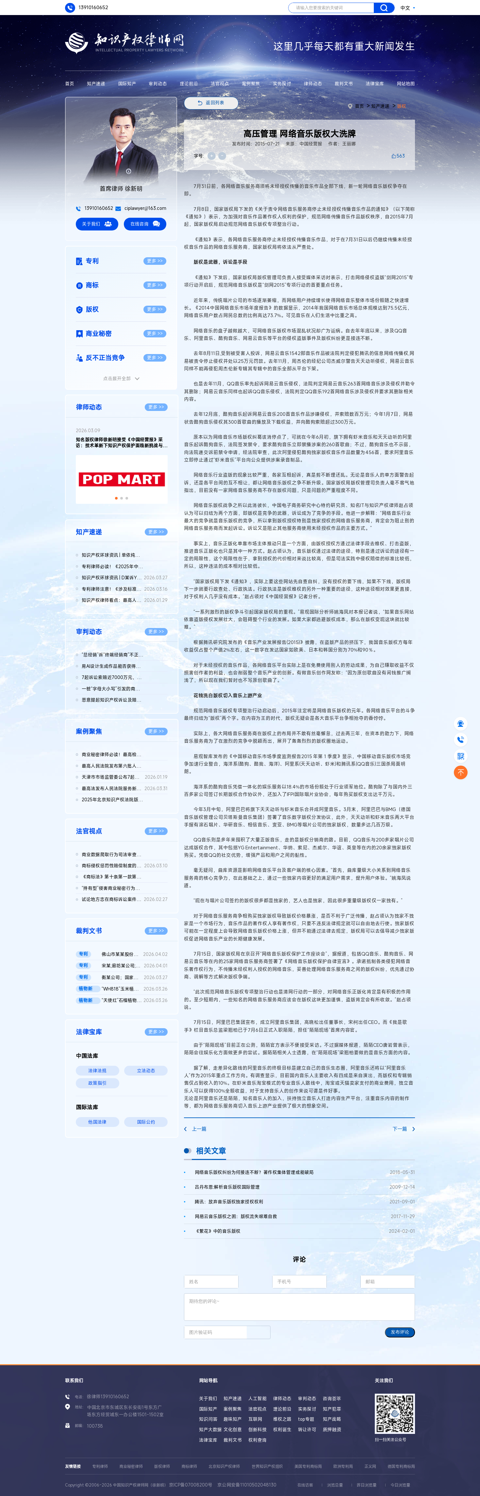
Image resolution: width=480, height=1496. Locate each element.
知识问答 (208, 1419)
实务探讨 (282, 84)
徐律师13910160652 (108, 1397)
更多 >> (154, 261)
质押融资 (332, 1430)
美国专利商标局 (308, 1466)
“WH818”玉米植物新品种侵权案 (135, 988)
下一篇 (403, 1129)
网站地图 (406, 84)
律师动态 (313, 84)
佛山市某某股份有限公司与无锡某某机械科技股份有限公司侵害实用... (135, 954)
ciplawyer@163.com (141, 208)
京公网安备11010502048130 (246, 1485)
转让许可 (307, 1430)
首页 (69, 84)
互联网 (255, 1419)
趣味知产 (232, 1419)
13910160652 (86, 8)
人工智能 (257, 1399)
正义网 (370, 1466)
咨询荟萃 (332, 1399)
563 (401, 156)
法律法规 (97, 1071)
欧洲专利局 (343, 1466)
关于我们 (96, 224)
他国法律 (97, 1122)
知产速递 (96, 84)
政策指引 (97, 1083)
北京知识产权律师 (224, 1466)
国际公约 (146, 1122)
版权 (401, 106)
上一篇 (195, 1129)
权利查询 (257, 1440)
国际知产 (127, 84)
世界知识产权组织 (267, 1466)
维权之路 (282, 1419)
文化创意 (232, 1430)
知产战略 (332, 1419)
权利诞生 (282, 1430)
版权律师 (162, 1466)
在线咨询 (145, 224)
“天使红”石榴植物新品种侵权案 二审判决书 (135, 1000)
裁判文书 (344, 84)
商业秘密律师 (131, 1466)
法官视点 (220, 84)
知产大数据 (210, 1430)
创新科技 (257, 1430)
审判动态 (158, 84)
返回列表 (215, 103)
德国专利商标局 (401, 1466)
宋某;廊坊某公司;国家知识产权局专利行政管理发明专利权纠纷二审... (135, 965)
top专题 (306, 1419)
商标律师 (189, 1466)
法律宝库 (375, 84)
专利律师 (100, 1466)
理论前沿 (189, 84)
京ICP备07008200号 (190, 1485)
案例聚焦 (251, 84)
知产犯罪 (332, 1409)
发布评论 (400, 1332)
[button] (116, 498)
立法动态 (146, 1071)
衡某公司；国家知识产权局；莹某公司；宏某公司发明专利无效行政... (135, 977)
